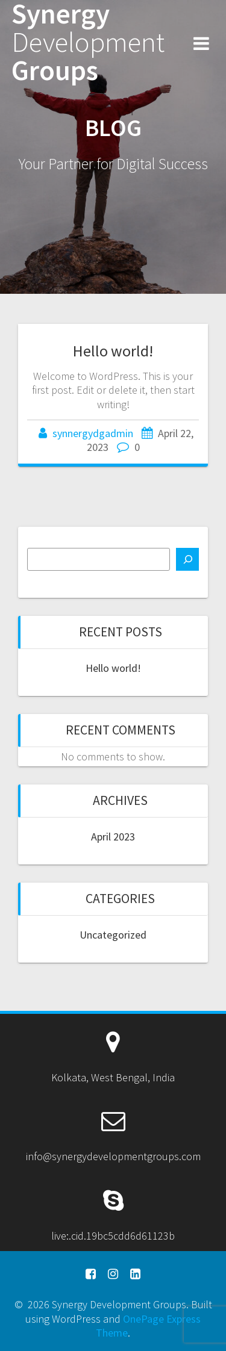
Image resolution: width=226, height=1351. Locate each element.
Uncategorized (113, 935)
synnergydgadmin (92, 433)
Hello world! (113, 351)
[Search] (187, 559)
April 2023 (113, 836)
